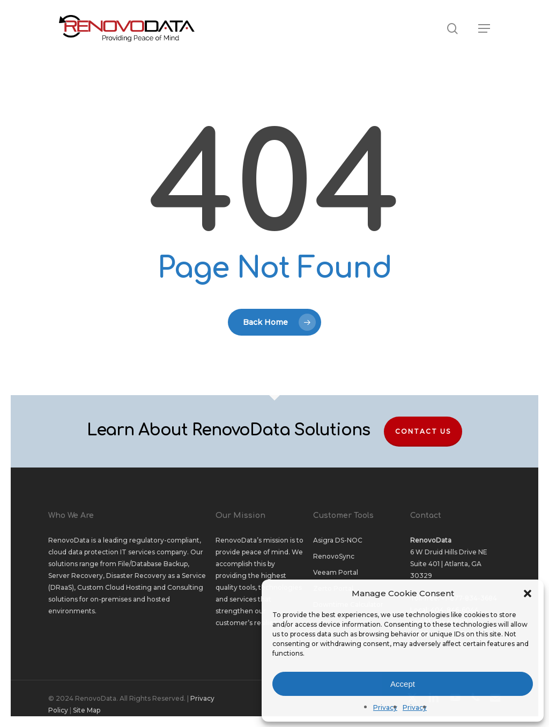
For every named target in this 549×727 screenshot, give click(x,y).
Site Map (86, 710)
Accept (402, 683)
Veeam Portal (335, 572)
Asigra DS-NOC (337, 540)
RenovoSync (333, 556)
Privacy (385, 707)
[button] (527, 593)
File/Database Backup (153, 564)
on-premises (110, 599)
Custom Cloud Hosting (114, 587)
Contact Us (423, 431)
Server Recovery (75, 576)
